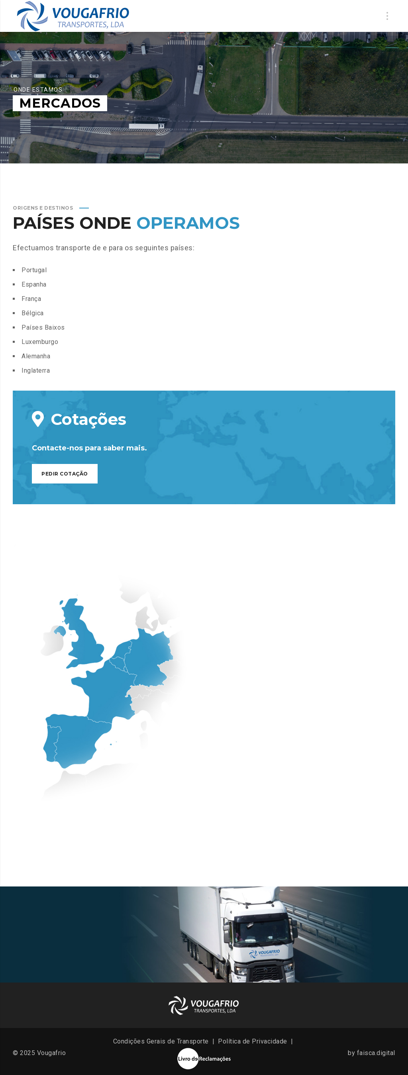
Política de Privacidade (252, 1041)
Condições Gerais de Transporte (161, 1041)
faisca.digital (376, 1053)
